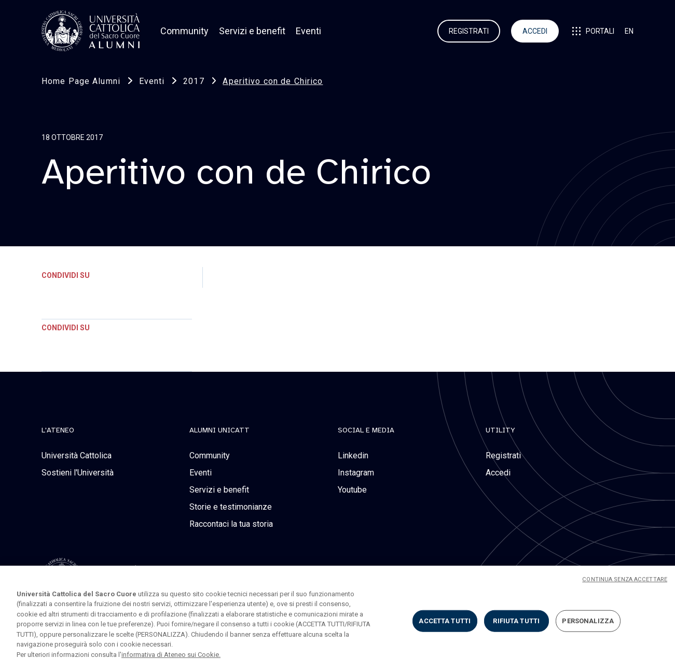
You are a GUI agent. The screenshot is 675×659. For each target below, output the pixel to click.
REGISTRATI (469, 31)
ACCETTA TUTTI (445, 626)
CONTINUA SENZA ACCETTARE (624, 584)
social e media (366, 430)
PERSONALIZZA (588, 626)
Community (184, 30)
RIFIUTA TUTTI (516, 626)
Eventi (308, 30)
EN (629, 31)
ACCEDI (534, 31)
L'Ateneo (58, 430)
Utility (500, 430)
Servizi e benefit (252, 30)
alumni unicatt (219, 430)
